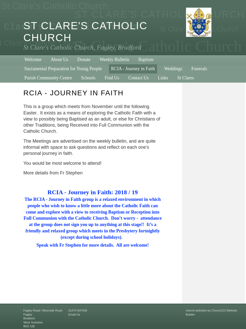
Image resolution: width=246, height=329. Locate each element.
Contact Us (138, 77)
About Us (59, 59)
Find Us (112, 77)
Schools (88, 77)
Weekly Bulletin (114, 59)
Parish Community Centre (48, 77)
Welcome (32, 59)
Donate (83, 59)
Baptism (145, 59)
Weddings (173, 68)
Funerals (199, 68)
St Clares (185, 77)
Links (163, 77)
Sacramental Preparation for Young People (63, 68)
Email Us (74, 314)
